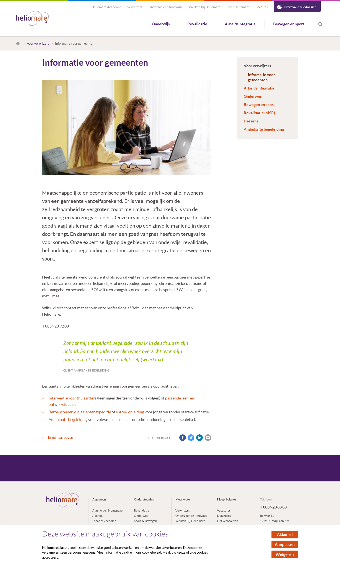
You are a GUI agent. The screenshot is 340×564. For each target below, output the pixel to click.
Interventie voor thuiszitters (72, 398)
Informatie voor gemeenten (261, 77)
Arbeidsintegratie (240, 24)
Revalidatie (197, 24)
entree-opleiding (130, 412)
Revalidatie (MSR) (259, 113)
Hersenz (251, 121)
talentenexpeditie (96, 412)
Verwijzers (134, 7)
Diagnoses (224, 515)
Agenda (97, 515)
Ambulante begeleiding (264, 129)
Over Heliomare (238, 7)
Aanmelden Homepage (107, 510)
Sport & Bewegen (145, 521)
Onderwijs (161, 24)
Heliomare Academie (106, 7)
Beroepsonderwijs (64, 412)
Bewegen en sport (288, 24)
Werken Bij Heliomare (205, 7)
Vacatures (223, 510)
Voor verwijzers (38, 43)
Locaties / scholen (104, 521)
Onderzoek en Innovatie (166, 7)
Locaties (262, 7)
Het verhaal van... (228, 521)
